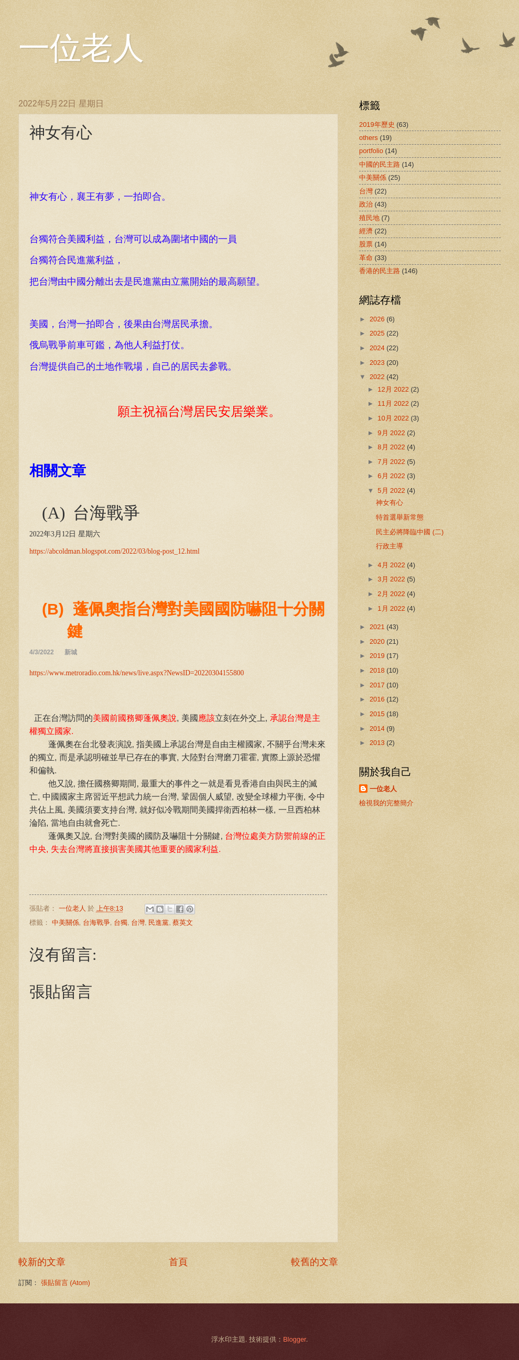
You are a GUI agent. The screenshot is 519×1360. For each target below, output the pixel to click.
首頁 (178, 1262)
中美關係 (65, 922)
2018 (378, 670)
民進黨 (158, 922)
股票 (366, 244)
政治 (366, 204)
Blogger (294, 1339)
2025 (378, 333)
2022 (378, 377)
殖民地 (369, 218)
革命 (366, 258)
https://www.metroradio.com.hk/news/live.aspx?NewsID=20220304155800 (136, 673)
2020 (378, 641)
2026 (378, 319)
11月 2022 (393, 403)
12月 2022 (393, 389)
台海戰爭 (96, 922)
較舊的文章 (314, 1262)
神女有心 (389, 502)
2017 (378, 685)
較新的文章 (42, 1262)
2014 (378, 728)
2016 (378, 699)
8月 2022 (392, 447)
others (368, 138)
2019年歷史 (377, 124)
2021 (378, 627)
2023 (378, 362)
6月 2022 (392, 476)
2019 (378, 656)
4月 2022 (392, 565)
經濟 (366, 231)
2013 (378, 743)
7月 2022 (392, 462)
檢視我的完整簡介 (386, 803)
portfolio (371, 151)
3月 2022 (392, 579)
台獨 (120, 922)
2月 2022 (392, 594)
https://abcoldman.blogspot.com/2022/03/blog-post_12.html (114, 551)
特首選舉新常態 (400, 517)
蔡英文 (182, 922)
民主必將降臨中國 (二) (410, 532)
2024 (378, 348)
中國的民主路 (379, 164)
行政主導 (389, 546)
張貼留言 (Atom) (65, 1283)
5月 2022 (392, 490)
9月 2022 (392, 433)
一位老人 (81, 48)
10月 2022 (393, 418)
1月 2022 (392, 608)
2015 (378, 714)
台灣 (138, 922)
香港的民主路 (379, 271)
